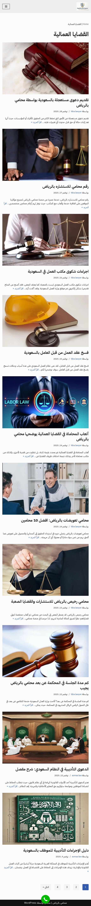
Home (86, 24)
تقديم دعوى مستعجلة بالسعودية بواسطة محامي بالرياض (52, 102)
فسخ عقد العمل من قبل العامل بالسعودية (56, 352)
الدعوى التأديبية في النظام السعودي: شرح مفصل (52, 769)
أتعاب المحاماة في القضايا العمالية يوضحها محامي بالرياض (51, 436)
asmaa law (77, 775)
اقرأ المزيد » (36, 122)
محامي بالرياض (60, 903)
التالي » (46, 887)
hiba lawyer (76, 111)
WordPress (30, 903)
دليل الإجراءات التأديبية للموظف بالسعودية (56, 850)
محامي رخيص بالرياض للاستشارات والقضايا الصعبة (50, 601)
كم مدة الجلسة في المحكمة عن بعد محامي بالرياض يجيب (50, 685)
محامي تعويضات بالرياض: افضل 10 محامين (55, 520)
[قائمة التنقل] (6, 6)
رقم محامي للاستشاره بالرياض (65, 186)
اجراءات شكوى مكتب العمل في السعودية (58, 271)
